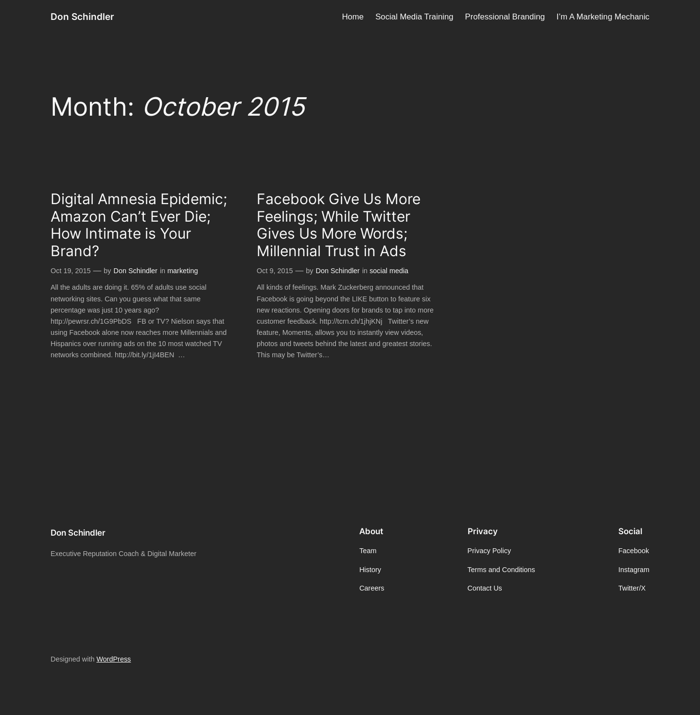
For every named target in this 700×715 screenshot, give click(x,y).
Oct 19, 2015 (70, 271)
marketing (182, 271)
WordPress (113, 659)
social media (388, 271)
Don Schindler (82, 16)
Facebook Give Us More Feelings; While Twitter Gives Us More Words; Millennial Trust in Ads (338, 225)
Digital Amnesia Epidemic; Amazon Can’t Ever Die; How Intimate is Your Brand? (139, 225)
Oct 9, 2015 (275, 271)
